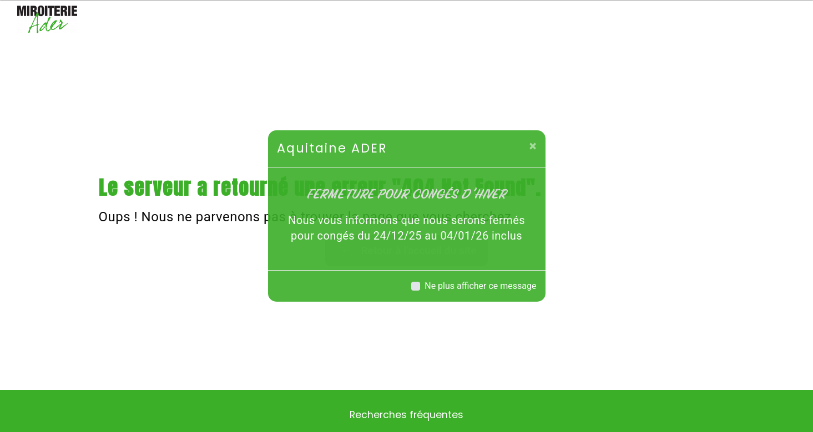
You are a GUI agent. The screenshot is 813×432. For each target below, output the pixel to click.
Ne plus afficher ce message (480, 286)
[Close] (533, 145)
